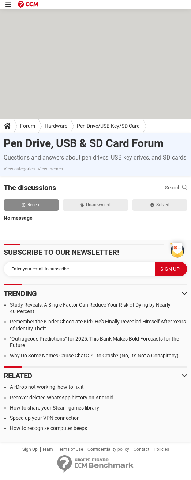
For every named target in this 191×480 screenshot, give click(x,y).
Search (176, 188)
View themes (50, 169)
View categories (19, 169)
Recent (31, 204)
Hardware (56, 126)
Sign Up (30, 449)
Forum (27, 126)
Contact (141, 449)
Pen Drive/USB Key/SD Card (108, 126)
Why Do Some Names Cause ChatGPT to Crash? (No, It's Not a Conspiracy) (94, 355)
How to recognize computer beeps (48, 428)
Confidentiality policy (108, 449)
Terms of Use (70, 449)
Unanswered (95, 204)
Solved (159, 204)
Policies (161, 449)
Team (47, 449)
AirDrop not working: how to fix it (47, 387)
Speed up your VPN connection (45, 418)
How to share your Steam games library (54, 408)
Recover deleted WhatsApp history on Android (61, 397)
